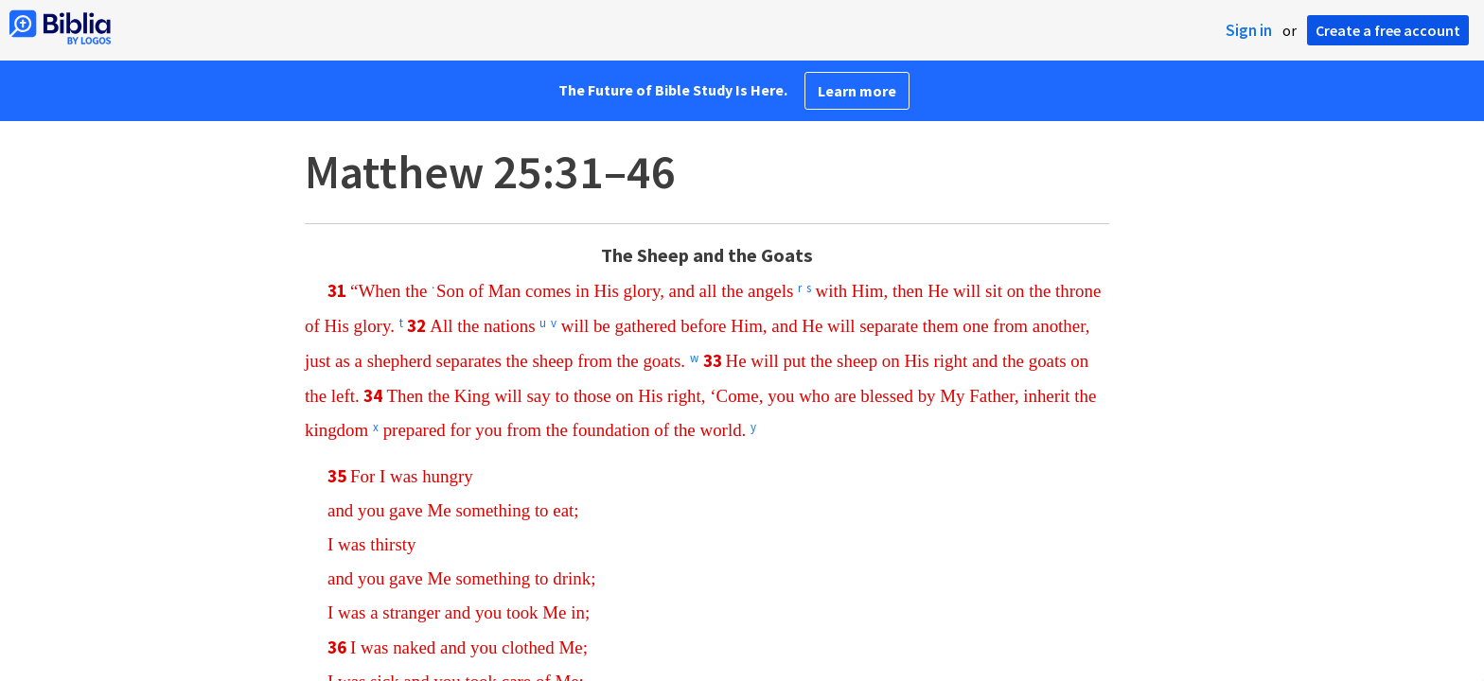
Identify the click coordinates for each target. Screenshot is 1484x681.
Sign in (1249, 30)
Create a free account (1388, 30)
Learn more (857, 90)
